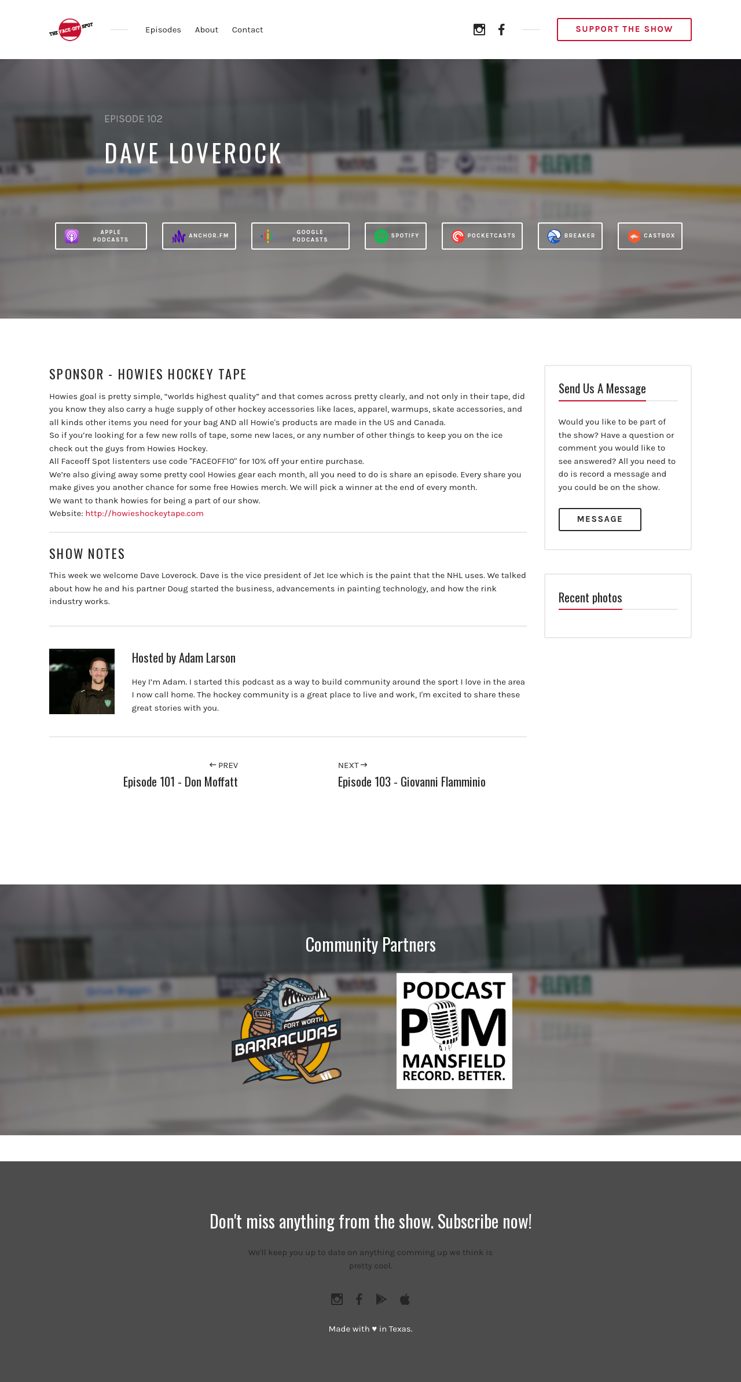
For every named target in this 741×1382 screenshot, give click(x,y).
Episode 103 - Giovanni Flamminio (412, 781)
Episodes (163, 29)
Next (352, 765)
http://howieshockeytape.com (144, 513)
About (206, 29)
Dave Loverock (194, 152)
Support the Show (624, 29)
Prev (224, 765)
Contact (247, 29)
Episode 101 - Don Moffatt (180, 781)
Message (600, 519)
